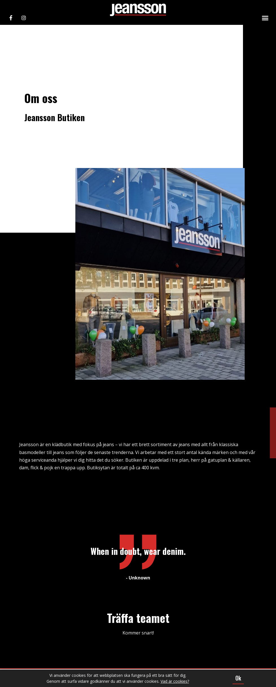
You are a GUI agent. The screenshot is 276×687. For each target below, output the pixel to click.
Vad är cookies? (175, 681)
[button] (265, 18)
